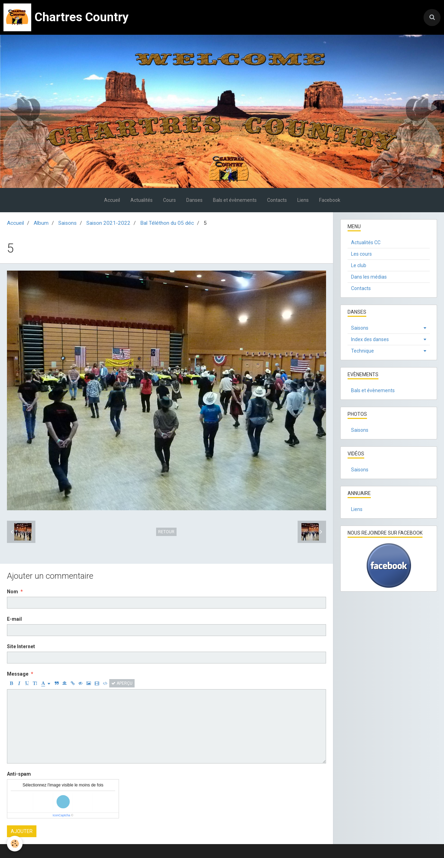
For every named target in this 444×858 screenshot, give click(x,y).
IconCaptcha (61, 815)
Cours (169, 200)
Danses (194, 200)
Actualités (141, 200)
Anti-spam (19, 774)
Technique (362, 351)
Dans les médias (369, 277)
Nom (12, 591)
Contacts (277, 200)
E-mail (14, 619)
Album (41, 223)
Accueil (112, 200)
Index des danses (370, 339)
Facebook (329, 200)
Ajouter (22, 831)
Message (17, 674)
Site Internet (21, 646)
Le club (358, 265)
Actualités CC (366, 242)
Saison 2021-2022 (108, 223)
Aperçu (122, 683)
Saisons (67, 223)
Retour (166, 531)
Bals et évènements (235, 200)
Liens (303, 200)
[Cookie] (15, 843)
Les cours (361, 254)
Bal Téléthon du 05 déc (167, 223)
